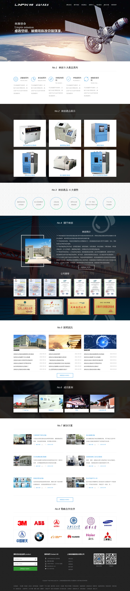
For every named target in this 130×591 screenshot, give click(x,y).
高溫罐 (25, 586)
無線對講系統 (101, 586)
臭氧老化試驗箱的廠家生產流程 (57, 357)
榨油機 (21, 586)
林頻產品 (83, 5)
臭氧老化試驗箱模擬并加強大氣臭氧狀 (59, 363)
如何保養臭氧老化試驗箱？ (21, 366)
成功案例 (98, 5)
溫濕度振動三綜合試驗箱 (94, 457)
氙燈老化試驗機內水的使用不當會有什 (59, 366)
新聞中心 (91, 5)
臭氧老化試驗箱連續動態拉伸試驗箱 (24, 354)
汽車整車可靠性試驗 (39, 435)
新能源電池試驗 (38, 478)
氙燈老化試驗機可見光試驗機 (22, 357)
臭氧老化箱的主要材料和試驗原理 (23, 360)
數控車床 (53, 586)
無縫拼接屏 (82, 586)
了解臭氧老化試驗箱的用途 (56, 360)
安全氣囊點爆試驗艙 (39, 457)
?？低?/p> (25, 410)
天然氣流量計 (75, 586)
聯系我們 (113, 5)
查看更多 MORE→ (86, 267)
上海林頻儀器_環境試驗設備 (33, 4)
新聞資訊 (71, 564)
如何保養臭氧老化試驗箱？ (91, 366)
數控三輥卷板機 (55, 588)
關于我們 (71, 566)
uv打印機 (31, 588)
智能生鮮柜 (108, 586)
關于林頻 (76, 5)
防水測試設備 (63, 588)
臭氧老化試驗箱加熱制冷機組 (22, 369)
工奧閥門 (41, 586)
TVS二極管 (47, 586)
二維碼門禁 (25, 588)
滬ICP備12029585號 (82, 580)
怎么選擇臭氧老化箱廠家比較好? (58, 369)
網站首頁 (69, 5)
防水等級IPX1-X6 (91, 478)
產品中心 (71, 561)
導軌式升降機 (68, 586)
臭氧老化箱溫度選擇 (54, 354)
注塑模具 (69, 588)
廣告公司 (95, 588)
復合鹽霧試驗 (90, 435)
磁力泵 (57, 586)
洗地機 (62, 586)
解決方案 (106, 5)
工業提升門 (47, 588)
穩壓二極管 (36, 588)
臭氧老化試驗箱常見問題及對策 (22, 363)
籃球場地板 (35, 586)
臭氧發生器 (89, 586)
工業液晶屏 (89, 588)
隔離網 (42, 588)
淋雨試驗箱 (82, 588)
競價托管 (95, 586)
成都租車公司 (76, 588)
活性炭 (30, 586)
